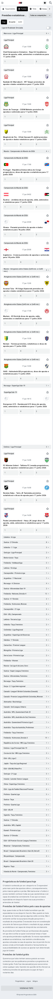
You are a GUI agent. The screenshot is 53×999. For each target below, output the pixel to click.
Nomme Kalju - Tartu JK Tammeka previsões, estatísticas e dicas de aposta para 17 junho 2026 (24, 494)
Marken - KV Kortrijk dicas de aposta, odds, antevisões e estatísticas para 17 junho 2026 (22, 317)
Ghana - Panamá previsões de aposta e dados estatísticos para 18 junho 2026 (23, 228)
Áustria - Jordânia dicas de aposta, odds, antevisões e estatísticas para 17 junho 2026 (25, 201)
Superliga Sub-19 (10, 392)
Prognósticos (19, 981)
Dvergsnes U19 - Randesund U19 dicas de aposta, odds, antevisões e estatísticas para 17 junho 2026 (25, 405)
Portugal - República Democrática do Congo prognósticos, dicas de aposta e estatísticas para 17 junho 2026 (25, 172)
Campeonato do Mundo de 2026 (16, 158)
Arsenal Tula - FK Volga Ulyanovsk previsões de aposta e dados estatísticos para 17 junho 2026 (23, 290)
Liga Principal (9, 40)
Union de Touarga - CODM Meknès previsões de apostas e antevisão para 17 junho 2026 (23, 111)
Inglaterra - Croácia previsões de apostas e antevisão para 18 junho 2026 (26, 256)
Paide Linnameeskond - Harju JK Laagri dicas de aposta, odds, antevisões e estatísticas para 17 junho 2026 (26, 523)
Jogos (28, 981)
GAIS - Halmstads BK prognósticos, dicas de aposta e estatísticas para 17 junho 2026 (26, 372)
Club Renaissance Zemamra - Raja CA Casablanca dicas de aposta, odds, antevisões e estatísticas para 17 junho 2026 (26, 54)
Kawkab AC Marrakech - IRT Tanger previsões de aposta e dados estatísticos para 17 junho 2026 (24, 83)
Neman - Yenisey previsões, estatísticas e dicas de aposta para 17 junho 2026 (25, 345)
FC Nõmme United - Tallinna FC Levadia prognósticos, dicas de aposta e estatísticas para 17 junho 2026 (26, 466)
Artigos (35, 981)
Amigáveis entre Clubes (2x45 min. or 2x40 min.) (21, 277)
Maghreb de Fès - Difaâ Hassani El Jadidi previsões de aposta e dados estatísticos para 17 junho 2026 (25, 138)
